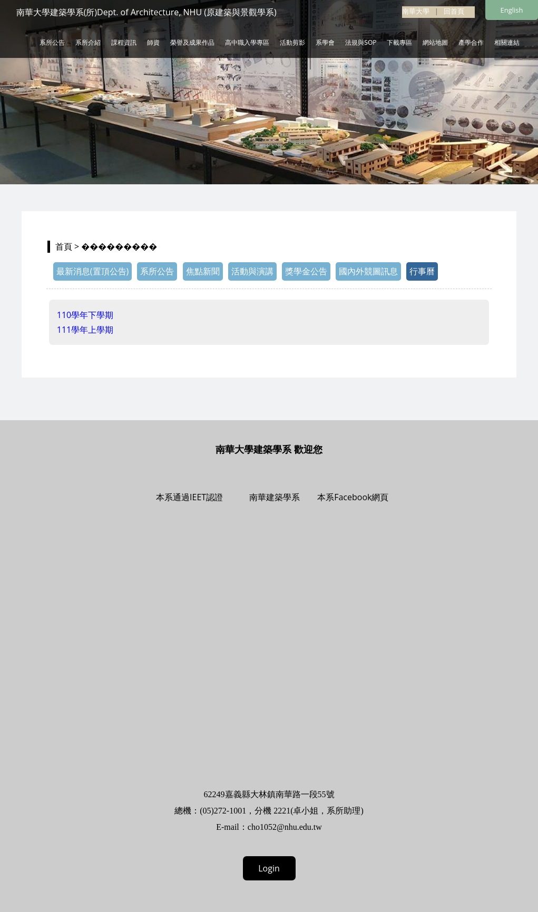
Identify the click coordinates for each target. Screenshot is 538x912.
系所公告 (52, 42)
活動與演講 (252, 271)
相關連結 (507, 42)
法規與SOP (360, 42)
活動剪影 (292, 42)
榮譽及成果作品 (192, 42)
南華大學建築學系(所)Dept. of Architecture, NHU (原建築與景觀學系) (146, 12)
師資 (153, 42)
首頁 (63, 246)
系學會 (325, 42)
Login (269, 868)
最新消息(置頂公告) (92, 271)
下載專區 (399, 42)
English (512, 10)
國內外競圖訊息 (368, 271)
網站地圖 (435, 42)
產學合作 (471, 42)
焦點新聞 (203, 271)
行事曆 (422, 271)
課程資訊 (123, 42)
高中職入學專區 (247, 42)
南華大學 (415, 11)
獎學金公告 (306, 271)
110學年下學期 (85, 315)
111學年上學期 (85, 329)
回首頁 (454, 11)
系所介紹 (88, 42)
